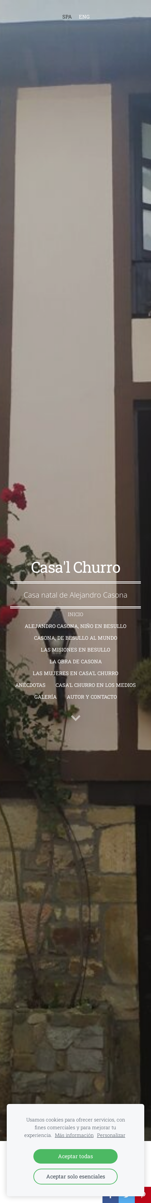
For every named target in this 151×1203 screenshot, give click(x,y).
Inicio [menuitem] (75, 614)
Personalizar (111, 1135)
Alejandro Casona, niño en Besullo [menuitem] (75, 626)
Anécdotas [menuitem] (30, 685)
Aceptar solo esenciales (75, 1176)
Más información (74, 1135)
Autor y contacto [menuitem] (92, 696)
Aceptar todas (75, 1156)
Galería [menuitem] (45, 696)
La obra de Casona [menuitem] (76, 661)
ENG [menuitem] (84, 16)
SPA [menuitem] (67, 16)
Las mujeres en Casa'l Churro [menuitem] (75, 673)
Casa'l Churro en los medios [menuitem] (96, 685)
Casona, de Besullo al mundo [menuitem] (75, 637)
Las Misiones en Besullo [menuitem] (75, 649)
